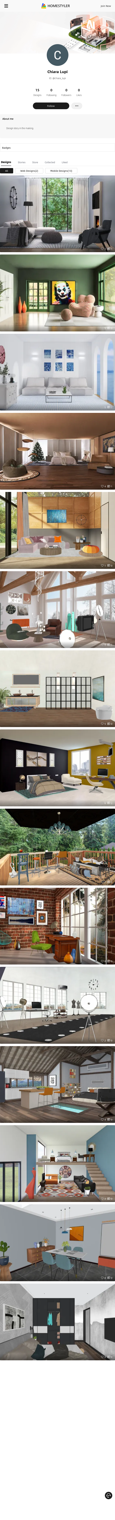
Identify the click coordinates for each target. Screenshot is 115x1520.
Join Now (106, 6)
